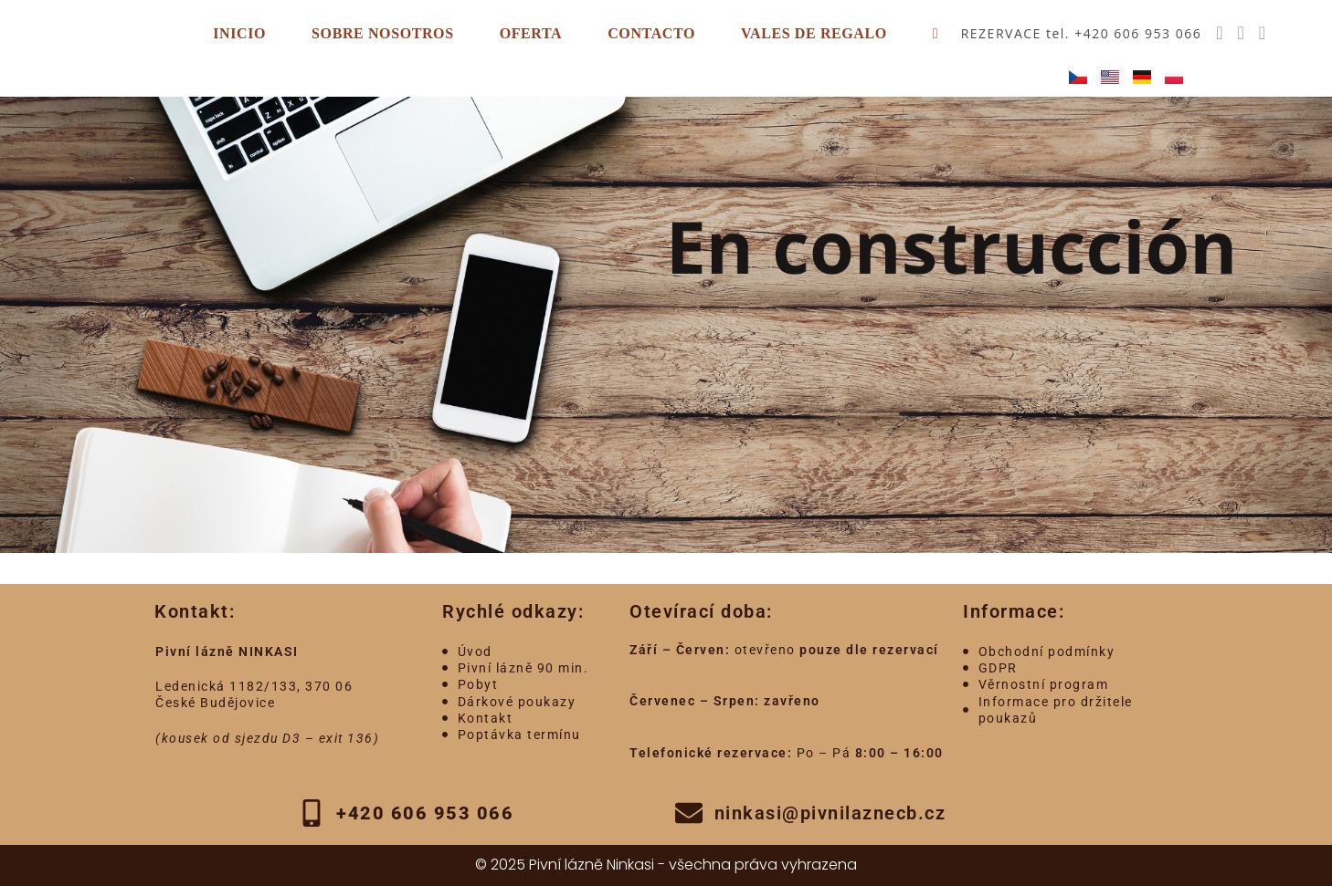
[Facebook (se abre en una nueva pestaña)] (1219, 33)
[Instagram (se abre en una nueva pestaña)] (1240, 33)
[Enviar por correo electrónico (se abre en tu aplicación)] (1262, 33)
